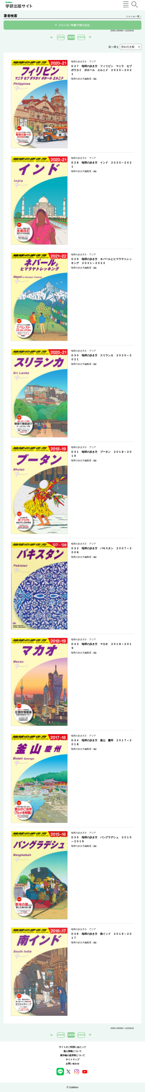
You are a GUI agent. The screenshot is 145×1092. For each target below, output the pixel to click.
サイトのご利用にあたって (72, 1047)
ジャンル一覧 (133, 16)
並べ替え (113, 46)
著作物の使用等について (72, 1055)
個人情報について (72, 1051)
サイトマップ (72, 1059)
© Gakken (72, 1087)
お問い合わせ (72, 1063)
